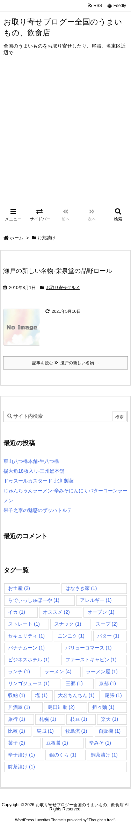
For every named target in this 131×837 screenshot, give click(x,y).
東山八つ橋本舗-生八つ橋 (31, 461)
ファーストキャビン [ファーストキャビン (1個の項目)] (91, 659)
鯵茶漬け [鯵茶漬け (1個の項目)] (21, 766)
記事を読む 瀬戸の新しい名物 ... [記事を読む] (65, 362)
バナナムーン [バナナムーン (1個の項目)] (26, 647)
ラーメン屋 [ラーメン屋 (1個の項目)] (102, 671)
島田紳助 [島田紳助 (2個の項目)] (61, 707)
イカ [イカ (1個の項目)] (16, 612)
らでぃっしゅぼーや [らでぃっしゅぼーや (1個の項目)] (33, 600)
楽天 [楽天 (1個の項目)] (109, 719)
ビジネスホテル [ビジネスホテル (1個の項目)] (29, 659)
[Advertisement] (65, 136)
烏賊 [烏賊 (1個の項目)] (45, 731)
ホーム (16, 237)
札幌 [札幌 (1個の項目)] (47, 719)
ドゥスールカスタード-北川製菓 (38, 481)
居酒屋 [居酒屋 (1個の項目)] (19, 707)
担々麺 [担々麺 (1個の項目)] (103, 707)
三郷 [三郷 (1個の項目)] (74, 683)
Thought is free (101, 820)
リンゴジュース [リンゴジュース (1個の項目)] (29, 683)
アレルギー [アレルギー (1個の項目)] (96, 600)
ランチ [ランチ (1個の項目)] (19, 671)
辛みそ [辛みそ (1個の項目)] (100, 743)
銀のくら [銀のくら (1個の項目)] (62, 755)
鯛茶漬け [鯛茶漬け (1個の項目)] (104, 755)
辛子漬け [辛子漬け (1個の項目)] (21, 755)
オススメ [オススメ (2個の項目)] (56, 612)
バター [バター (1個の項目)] (108, 636)
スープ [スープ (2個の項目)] (107, 624)
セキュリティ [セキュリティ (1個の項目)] (26, 636)
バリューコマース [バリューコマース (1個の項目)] (88, 647)
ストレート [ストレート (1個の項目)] (24, 624)
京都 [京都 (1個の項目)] (107, 683)
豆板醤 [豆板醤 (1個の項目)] (57, 743)
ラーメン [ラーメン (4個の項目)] (57, 671)
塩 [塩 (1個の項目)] (41, 695)
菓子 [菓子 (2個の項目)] (16, 743)
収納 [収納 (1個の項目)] (16, 695)
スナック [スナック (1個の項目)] (67, 624)
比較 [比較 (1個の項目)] (16, 731)
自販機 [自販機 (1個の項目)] (110, 731)
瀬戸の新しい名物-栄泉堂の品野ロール (57, 270)
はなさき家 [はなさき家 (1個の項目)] (81, 588)
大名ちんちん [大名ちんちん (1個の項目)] (76, 695)
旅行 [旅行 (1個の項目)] (16, 719)
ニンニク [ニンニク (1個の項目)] (71, 636)
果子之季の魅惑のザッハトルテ (37, 510)
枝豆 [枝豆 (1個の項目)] (78, 719)
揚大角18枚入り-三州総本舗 (33, 471)
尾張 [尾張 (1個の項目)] (113, 695)
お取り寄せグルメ (63, 287)
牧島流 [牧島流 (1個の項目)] (76, 731)
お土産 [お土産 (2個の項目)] (19, 588)
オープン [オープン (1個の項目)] (100, 612)
